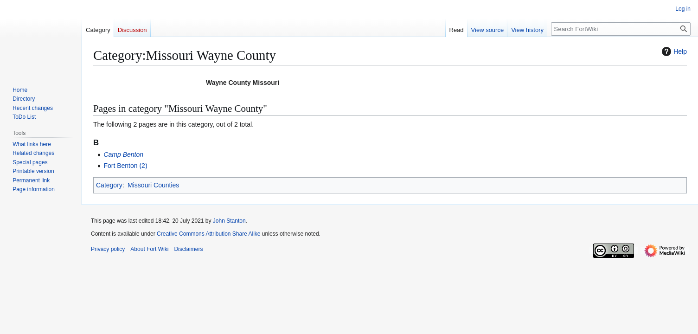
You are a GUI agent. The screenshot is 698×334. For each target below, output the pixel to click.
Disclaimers (188, 249)
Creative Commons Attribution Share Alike (208, 234)
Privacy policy (108, 249)
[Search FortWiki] (621, 29)
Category (109, 185)
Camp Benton (123, 154)
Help (673, 51)
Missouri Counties (153, 185)
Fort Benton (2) (125, 165)
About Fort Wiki (149, 249)
